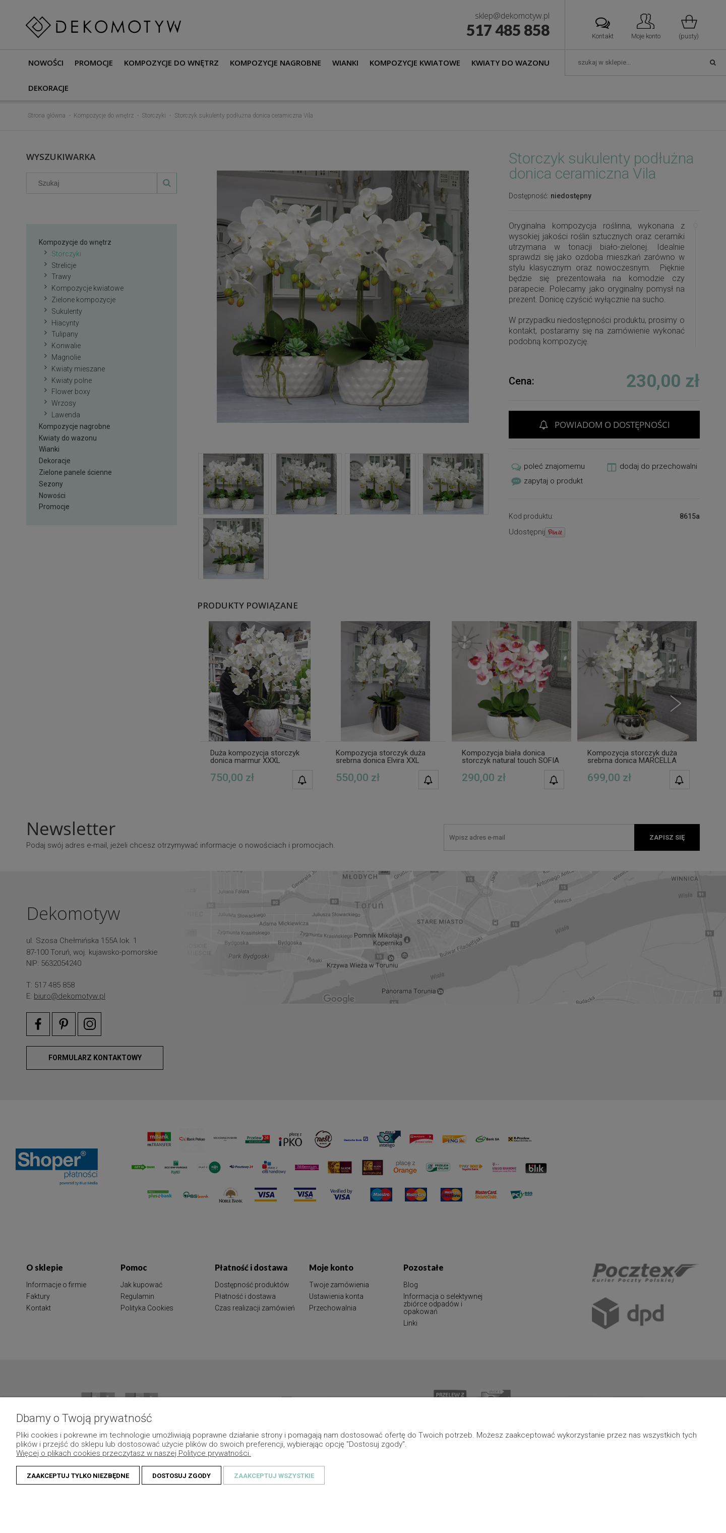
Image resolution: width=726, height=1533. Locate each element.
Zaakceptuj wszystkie (274, 1476)
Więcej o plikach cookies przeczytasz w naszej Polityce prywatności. (133, 1453)
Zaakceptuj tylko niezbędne (78, 1476)
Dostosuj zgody (181, 1476)
